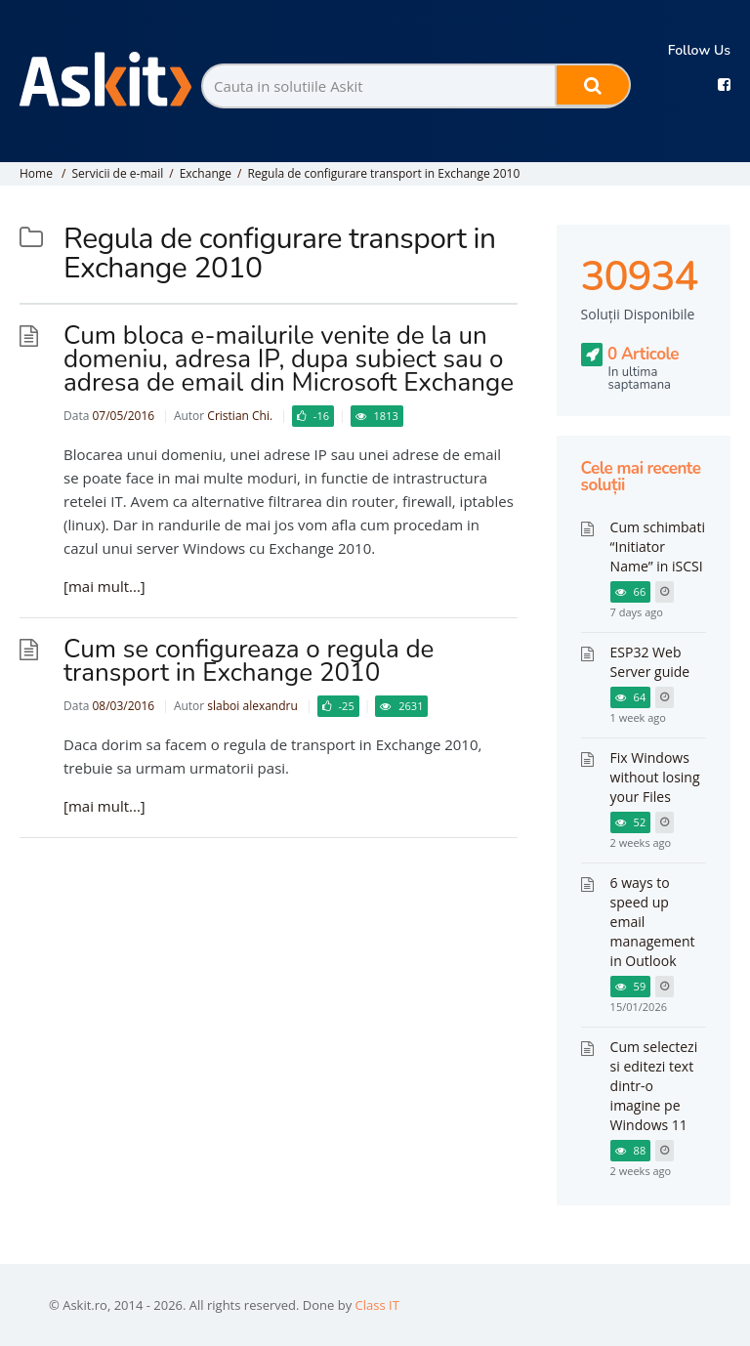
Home (36, 173)
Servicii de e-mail (117, 173)
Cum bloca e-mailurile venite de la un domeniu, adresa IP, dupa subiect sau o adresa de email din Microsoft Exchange (288, 359)
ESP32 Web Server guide (650, 662)
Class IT (377, 1305)
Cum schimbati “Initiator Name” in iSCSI (657, 546)
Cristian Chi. (239, 415)
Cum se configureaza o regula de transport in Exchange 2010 (248, 661)
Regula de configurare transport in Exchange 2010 (383, 173)
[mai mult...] (104, 586)
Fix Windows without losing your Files (655, 777)
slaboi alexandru (252, 705)
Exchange (205, 173)
